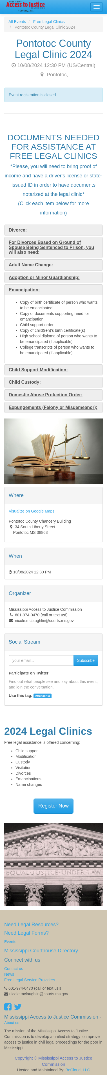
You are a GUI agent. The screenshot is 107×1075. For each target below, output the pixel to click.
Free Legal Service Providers (29, 980)
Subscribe (86, 660)
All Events (17, 21)
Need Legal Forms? (26, 933)
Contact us (13, 968)
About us (11, 1023)
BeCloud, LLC (77, 1070)
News (9, 974)
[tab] (53, 230)
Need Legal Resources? (31, 924)
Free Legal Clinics (49, 21)
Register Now (53, 806)
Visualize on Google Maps (31, 511)
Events (10, 941)
